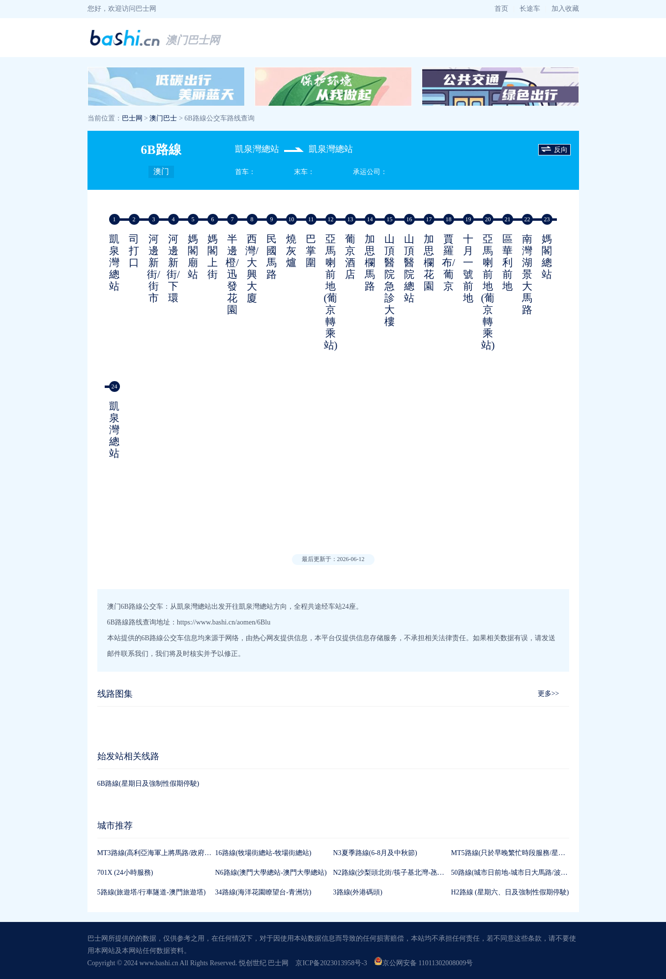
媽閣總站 (547, 256)
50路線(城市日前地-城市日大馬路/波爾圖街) (517, 872)
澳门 (161, 171)
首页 (501, 8)
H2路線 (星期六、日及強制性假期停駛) (510, 892)
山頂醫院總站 (409, 268)
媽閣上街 (212, 256)
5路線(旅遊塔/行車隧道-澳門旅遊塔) (151, 892)
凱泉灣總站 (114, 262)
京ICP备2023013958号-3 (331, 963)
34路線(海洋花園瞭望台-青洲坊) (263, 892)
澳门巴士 (163, 118)
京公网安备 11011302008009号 (423, 963)
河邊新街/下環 (173, 268)
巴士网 (132, 118)
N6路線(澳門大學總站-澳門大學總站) (271, 872)
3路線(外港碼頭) (357, 892)
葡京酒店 (350, 256)
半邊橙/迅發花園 (232, 274)
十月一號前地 (468, 268)
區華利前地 (507, 262)
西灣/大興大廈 (252, 268)
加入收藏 (565, 8)
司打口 (134, 250)
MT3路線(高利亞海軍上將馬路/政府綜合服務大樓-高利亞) (184, 853)
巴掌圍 (311, 250)
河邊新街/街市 (153, 268)
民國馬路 (271, 256)
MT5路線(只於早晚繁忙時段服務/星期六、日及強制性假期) (540, 853)
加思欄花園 (429, 262)
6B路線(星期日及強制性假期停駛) (148, 783)
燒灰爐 (291, 250)
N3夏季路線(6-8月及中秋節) (375, 853)
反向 (554, 150)
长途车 (530, 8)
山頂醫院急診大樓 (389, 280)
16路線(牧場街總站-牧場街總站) (263, 853)
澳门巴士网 (193, 40)
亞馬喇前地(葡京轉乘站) (331, 292)
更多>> (548, 693)
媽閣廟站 (193, 256)
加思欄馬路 (370, 262)
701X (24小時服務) (125, 872)
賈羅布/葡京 (448, 262)
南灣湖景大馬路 (527, 274)
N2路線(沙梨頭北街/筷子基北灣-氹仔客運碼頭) (403, 872)
